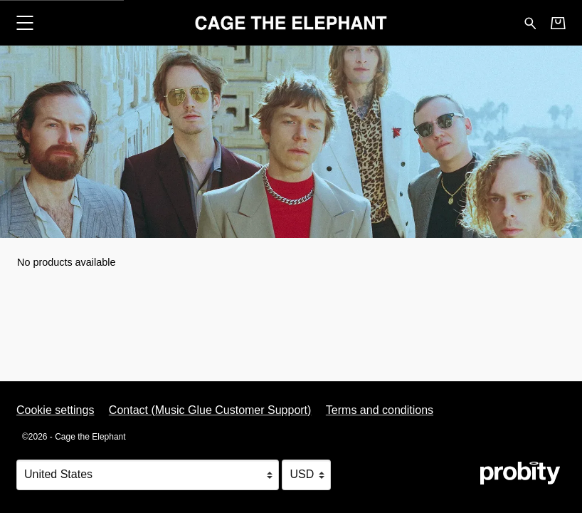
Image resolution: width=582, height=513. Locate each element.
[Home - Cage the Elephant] (291, 22)
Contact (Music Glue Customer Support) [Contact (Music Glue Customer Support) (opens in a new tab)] (210, 410)
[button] (24, 22)
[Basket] (558, 22)
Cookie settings (55, 410)
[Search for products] (530, 22)
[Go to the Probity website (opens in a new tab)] (520, 473)
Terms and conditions (379, 410)
